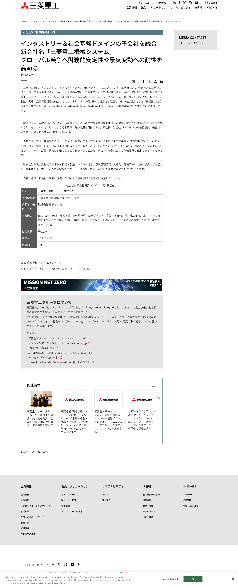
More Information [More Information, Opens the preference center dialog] (171, 579)
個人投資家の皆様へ (152, 494)
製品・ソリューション (153, 11)
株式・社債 (148, 517)
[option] (44, 408)
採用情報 (161, 6)
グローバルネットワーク (32, 517)
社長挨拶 (25, 500)
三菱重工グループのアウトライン (36, 505)
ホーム (24, 21)
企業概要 (25, 494)
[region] (119, 579)
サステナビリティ (180, 11)
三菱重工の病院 (28, 534)
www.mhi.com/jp (78, 338)
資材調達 (25, 528)
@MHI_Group (54, 352)
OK (193, 579)
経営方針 (147, 500)
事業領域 (25, 511)
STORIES (187, 494)
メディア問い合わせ (195, 43)
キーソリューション (70, 494)
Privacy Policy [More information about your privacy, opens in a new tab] (59, 582)
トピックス (107, 494)
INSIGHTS (211, 11)
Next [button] (159, 410)
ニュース (149, 6)
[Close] (233, 579)
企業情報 (131, 11)
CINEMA (187, 500)
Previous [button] (24, 410)
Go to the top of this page (213, 564)
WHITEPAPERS (190, 505)
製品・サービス (68, 500)
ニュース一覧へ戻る (36, 452)
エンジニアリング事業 (72, 511)
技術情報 (65, 505)
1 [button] (152, 386)
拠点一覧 (25, 522)
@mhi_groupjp (49, 357)
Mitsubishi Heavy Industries (55, 362)
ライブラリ (107, 500)
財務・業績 (148, 505)
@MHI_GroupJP (79, 352)
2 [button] (154, 386)
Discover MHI (47, 348)
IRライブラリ (149, 511)
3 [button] (155, 386)
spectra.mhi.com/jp (75, 343)
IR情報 (198, 11)
